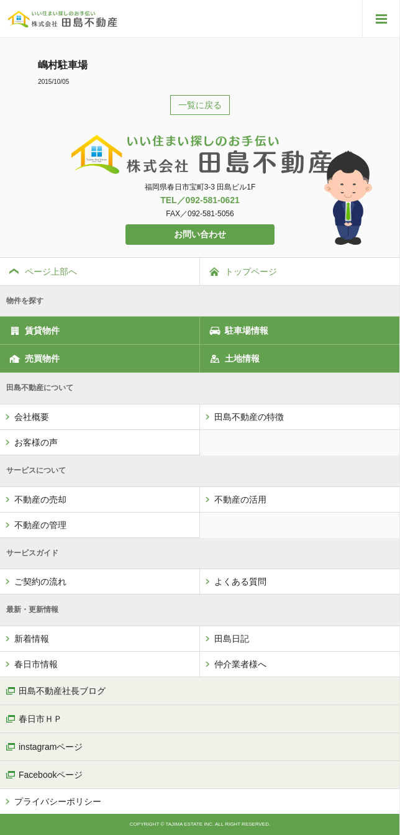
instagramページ (51, 747)
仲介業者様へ (240, 664)
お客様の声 (36, 442)
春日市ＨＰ (40, 719)
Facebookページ (51, 775)
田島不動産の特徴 (249, 417)
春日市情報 (36, 664)
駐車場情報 (246, 330)
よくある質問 (240, 581)
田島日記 (231, 639)
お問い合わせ (200, 234)
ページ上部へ (51, 271)
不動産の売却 (40, 499)
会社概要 (31, 417)
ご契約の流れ (40, 581)
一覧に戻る (200, 105)
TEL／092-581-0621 (200, 200)
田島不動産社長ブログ (62, 691)
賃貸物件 (42, 330)
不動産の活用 (240, 499)
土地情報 (242, 358)
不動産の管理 (40, 525)
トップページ (251, 271)
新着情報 (31, 639)
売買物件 (42, 358)
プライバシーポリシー (57, 801)
